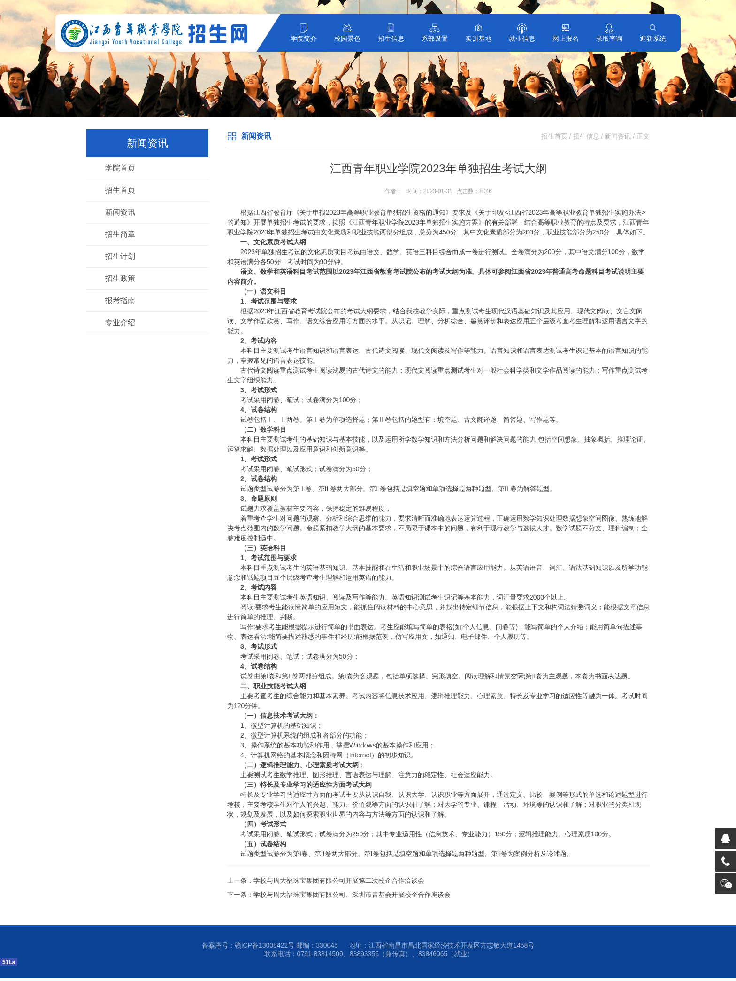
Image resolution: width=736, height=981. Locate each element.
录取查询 (609, 38)
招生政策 (120, 278)
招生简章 (120, 234)
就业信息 (522, 38)
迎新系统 (653, 38)
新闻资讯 (120, 212)
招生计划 (120, 256)
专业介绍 (120, 323)
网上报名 (565, 38)
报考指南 (120, 300)
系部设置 (435, 38)
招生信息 (391, 38)
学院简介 (304, 38)
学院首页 (120, 168)
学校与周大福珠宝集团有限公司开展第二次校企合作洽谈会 (338, 880)
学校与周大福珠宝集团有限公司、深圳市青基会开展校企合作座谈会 (352, 894)
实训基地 (478, 38)
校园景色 (347, 38)
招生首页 (120, 190)
